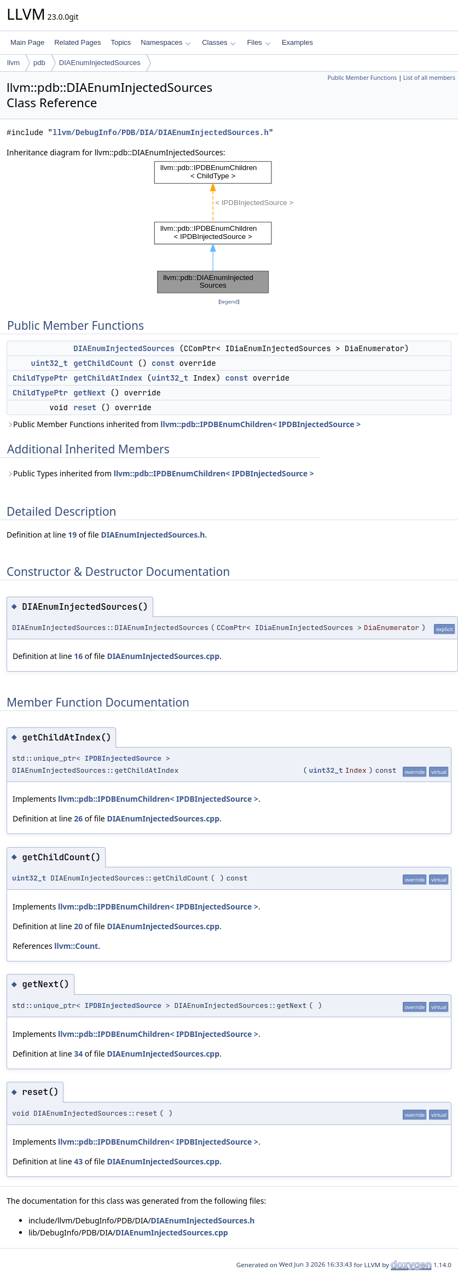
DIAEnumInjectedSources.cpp (163, 656)
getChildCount (103, 363)
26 (78, 818)
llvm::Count (76, 946)
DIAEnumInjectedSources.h (153, 534)
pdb (39, 63)
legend (229, 301)
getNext (89, 393)
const (163, 363)
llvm (13, 63)
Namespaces (165, 42)
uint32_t (49, 363)
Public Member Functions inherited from (184, 424)
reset (84, 407)
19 (72, 534)
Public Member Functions (362, 77)
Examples (297, 42)
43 (78, 1161)
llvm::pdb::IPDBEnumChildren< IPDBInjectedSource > (260, 424)
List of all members (429, 77)
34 (78, 1053)
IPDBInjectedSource (123, 758)
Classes (219, 42)
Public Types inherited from (160, 473)
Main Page (27, 42)
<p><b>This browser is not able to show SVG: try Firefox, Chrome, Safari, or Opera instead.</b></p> (229, 227)
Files (258, 42)
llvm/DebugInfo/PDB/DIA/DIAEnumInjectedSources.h (161, 132)
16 (78, 656)
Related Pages (77, 42)
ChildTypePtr (40, 378)
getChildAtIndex (107, 378)
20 (78, 926)
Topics (121, 42)
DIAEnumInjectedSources (100, 63)
